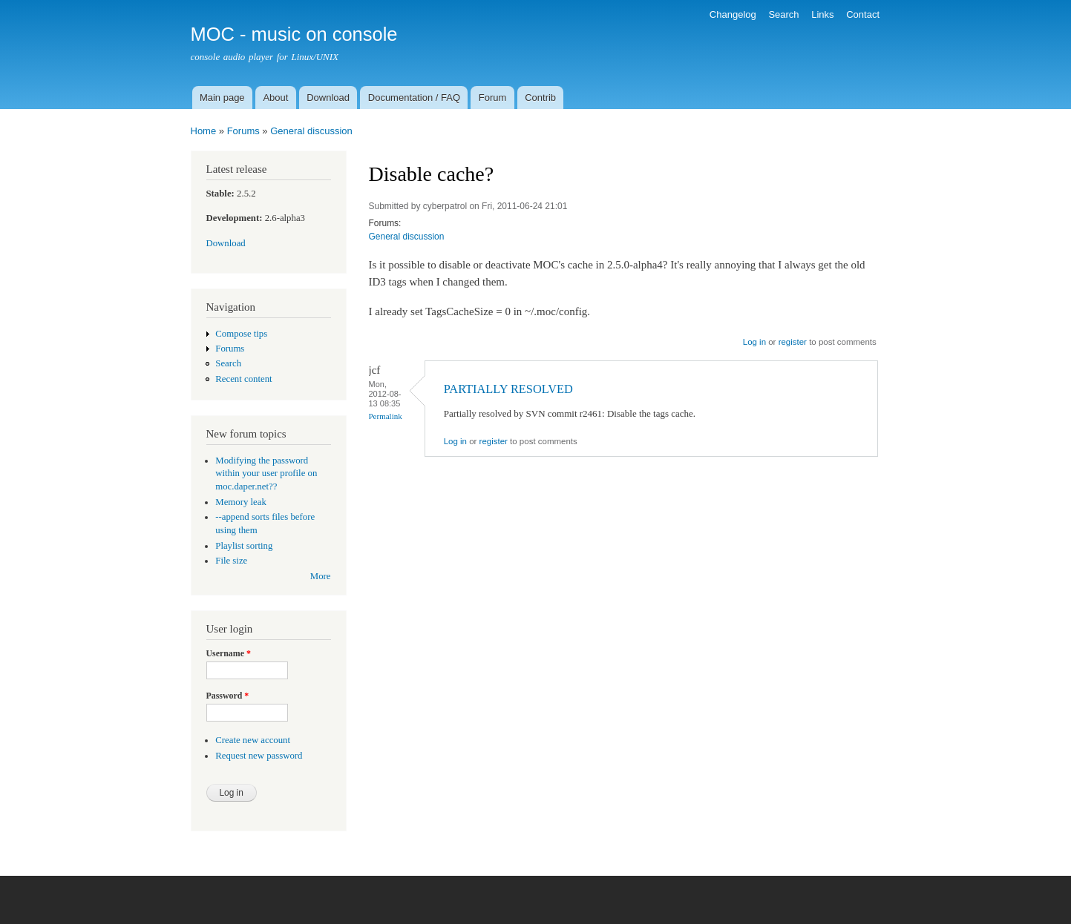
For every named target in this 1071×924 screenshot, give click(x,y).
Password (227, 695)
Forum (493, 97)
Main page (222, 97)
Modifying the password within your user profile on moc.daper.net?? (266, 473)
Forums (243, 130)
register (793, 341)
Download (328, 97)
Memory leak (240, 502)
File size (231, 560)
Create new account (252, 740)
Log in (754, 341)
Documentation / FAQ (414, 97)
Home (204, 130)
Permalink (385, 416)
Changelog (733, 14)
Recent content (243, 379)
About (275, 97)
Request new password (258, 755)
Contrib (540, 97)
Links (822, 14)
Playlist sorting (243, 546)
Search (783, 14)
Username (228, 653)
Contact (863, 14)
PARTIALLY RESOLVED (508, 389)
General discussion (311, 130)
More (320, 576)
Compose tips (241, 334)
